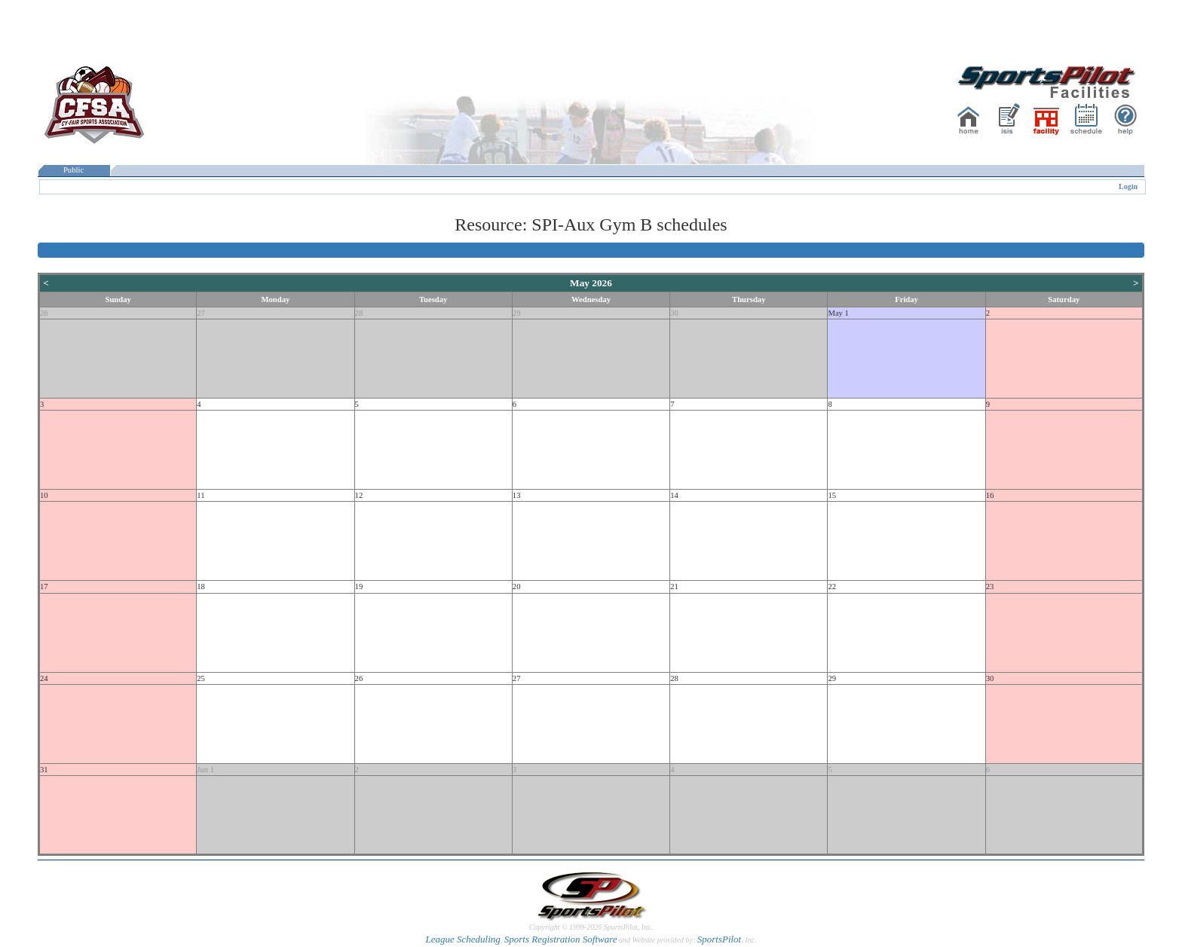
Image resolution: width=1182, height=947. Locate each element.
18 (201, 586)
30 (674, 313)
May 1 (838, 313)
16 (990, 495)
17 (44, 586)
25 (201, 678)
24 (44, 678)
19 (359, 586)
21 (674, 586)
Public (74, 170)
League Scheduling (462, 939)
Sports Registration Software (560, 939)
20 (517, 586)
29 (517, 313)
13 (517, 495)
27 (201, 313)
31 (44, 769)
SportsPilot (719, 939)
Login (1128, 186)
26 (44, 313)
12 (359, 495)
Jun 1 (205, 769)
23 (990, 586)
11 (200, 495)
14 (674, 495)
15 (832, 495)
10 (44, 495)
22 (832, 586)
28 (359, 313)
